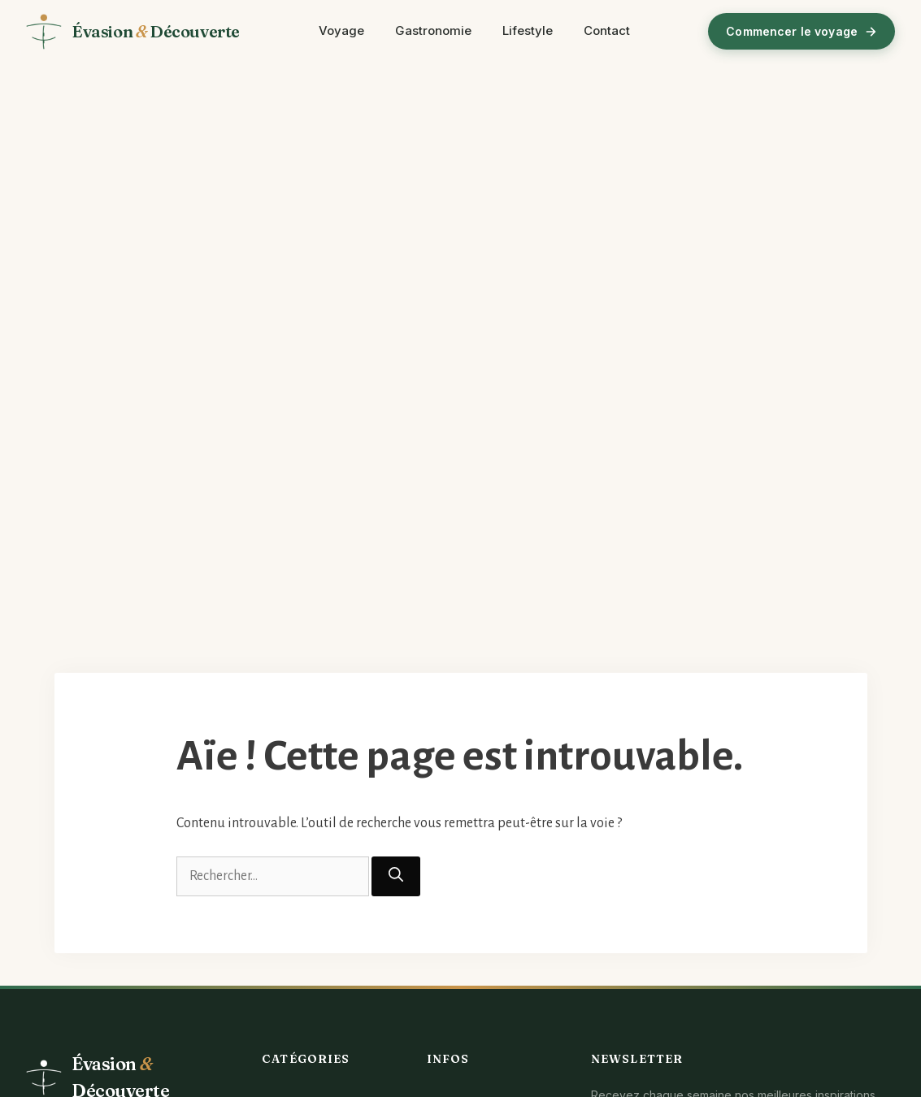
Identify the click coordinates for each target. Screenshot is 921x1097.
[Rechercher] (395, 876)
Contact (607, 30)
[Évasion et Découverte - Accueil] (133, 32)
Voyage (341, 30)
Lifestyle (527, 30)
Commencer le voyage (801, 31)
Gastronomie (433, 30)
